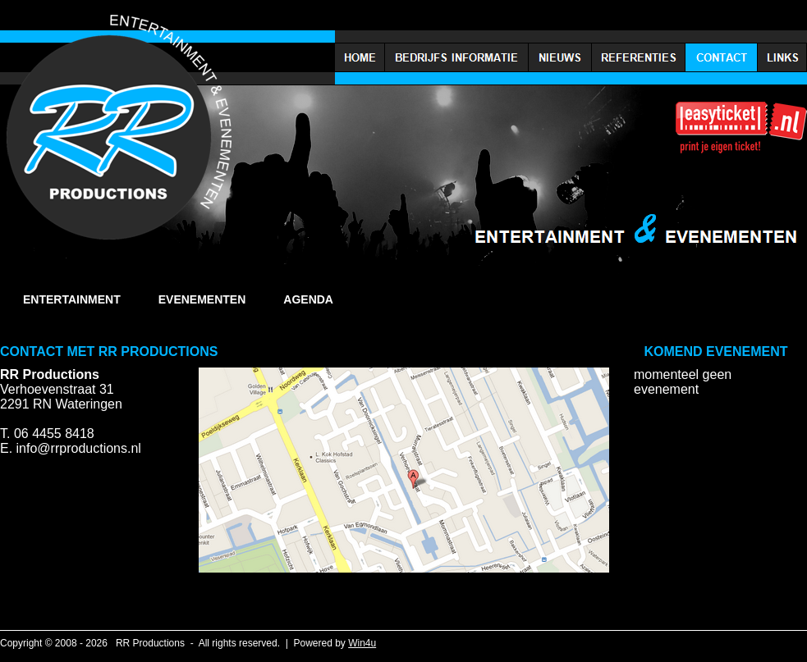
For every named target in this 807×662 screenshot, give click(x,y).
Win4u (362, 643)
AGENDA (308, 299)
